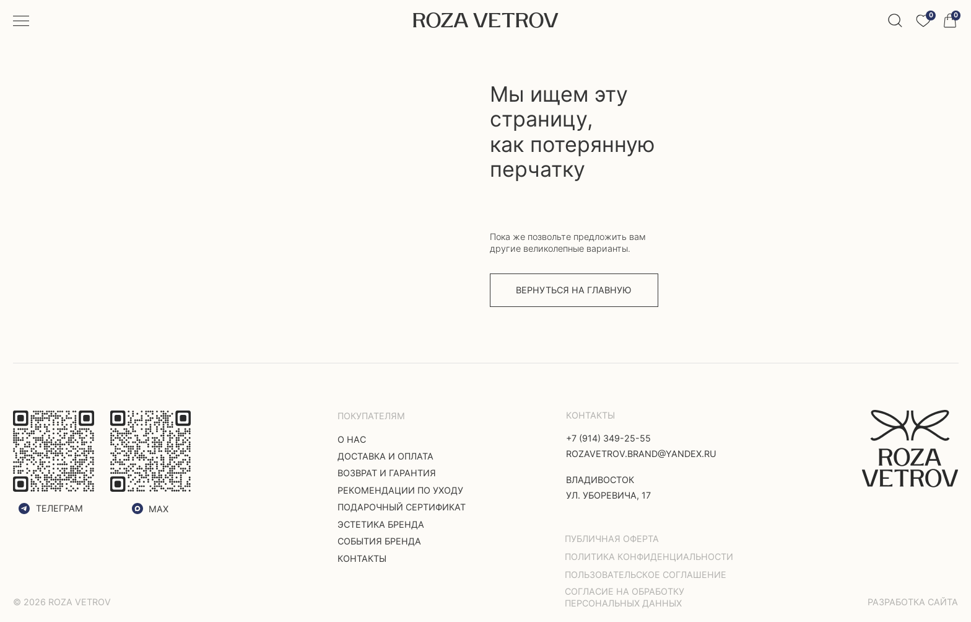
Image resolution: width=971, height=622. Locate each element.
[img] (910, 448)
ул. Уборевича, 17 (608, 495)
